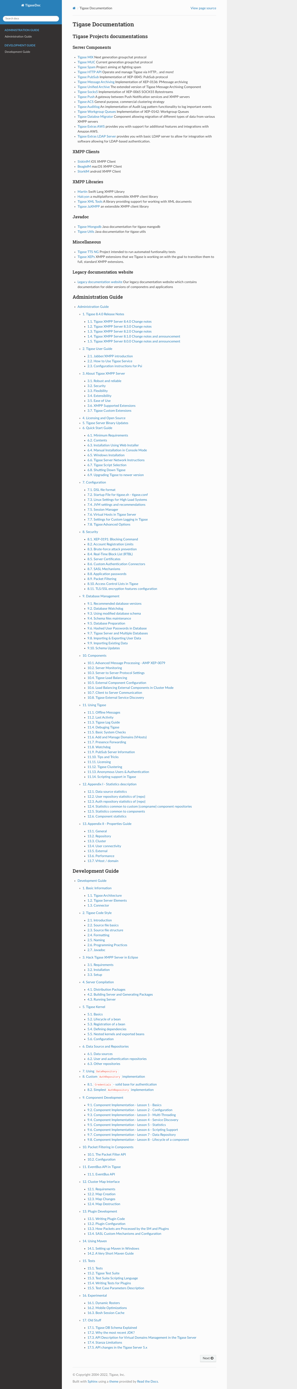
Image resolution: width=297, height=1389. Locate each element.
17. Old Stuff (91, 1320)
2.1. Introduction (99, 920)
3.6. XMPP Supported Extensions (111, 405)
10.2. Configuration (101, 1159)
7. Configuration (94, 482)
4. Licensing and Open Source (103, 418)
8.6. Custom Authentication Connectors (116, 564)
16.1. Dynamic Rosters (103, 1303)
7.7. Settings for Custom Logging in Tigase (117, 519)
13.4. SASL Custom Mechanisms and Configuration (124, 1233)
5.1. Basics (95, 1014)
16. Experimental (94, 1295)
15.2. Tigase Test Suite (103, 1273)
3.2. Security (96, 386)
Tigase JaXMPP (89, 206)
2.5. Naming (96, 940)
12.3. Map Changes (101, 1199)
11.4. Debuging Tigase (103, 727)
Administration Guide (18, 36)
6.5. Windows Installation (106, 455)
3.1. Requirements (100, 965)
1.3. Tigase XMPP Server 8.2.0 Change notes (119, 331)
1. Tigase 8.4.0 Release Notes (103, 314)
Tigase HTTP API (89, 72)
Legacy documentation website (100, 282)
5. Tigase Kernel (93, 1007)
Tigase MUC (86, 62)
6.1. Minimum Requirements (107, 435)
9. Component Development (102, 1097)
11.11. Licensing (99, 762)
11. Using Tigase (94, 705)
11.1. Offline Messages (103, 712)
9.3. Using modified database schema (114, 613)
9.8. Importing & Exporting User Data (114, 638)
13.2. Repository (99, 836)
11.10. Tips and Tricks (103, 757)
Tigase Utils (86, 231)
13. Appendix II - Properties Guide (106, 824)
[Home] (74, 8)
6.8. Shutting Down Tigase (106, 470)
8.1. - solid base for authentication (122, 1084)
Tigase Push (86, 97)
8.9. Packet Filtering (101, 579)
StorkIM (83, 171)
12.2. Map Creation (101, 1194)
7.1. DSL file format (101, 490)
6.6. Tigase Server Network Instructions (116, 460)
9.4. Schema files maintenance (109, 618)
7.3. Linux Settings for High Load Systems (117, 499)
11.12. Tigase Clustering (104, 767)
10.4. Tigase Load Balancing (107, 678)
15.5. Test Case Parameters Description (115, 1288)
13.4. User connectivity (104, 846)
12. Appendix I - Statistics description (109, 784)
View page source (203, 8)
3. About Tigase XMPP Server (103, 373)
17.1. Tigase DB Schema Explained (112, 1327)
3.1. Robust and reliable (104, 381)
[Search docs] (31, 19)
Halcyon (84, 196)
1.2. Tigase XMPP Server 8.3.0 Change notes (119, 326)
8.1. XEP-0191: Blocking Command (112, 539)
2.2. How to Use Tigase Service (109, 361)
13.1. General (97, 831)
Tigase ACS (86, 101)
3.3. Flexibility (97, 391)
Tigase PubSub (88, 77)
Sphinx (93, 1381)
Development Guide (17, 51)
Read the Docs (147, 1381)
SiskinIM (84, 161)
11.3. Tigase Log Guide (103, 722)
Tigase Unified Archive (94, 87)
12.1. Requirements (101, 1189)
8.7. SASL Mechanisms (103, 569)
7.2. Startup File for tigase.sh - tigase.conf (117, 494)
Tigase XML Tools (90, 201)
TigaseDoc (32, 5)
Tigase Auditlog (89, 106)
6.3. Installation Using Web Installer (113, 445)
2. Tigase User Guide (97, 348)
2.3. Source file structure (105, 930)
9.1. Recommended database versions (114, 603)
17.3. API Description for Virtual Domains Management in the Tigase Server (141, 1337)
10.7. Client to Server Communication (114, 692)
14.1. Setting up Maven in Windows (113, 1248)
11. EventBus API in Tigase (101, 1167)
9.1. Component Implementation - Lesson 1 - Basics (124, 1105)
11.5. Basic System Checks (106, 732)
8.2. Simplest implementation (120, 1089)
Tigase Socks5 (88, 92)
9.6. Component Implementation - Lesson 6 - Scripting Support (132, 1129)
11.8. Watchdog (99, 747)
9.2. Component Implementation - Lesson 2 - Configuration (129, 1110)
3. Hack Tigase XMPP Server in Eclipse (110, 957)
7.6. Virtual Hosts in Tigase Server (111, 514)
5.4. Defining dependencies (106, 1029)
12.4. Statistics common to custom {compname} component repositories (139, 806)
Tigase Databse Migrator (95, 116)
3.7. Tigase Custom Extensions (109, 410)
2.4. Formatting (98, 935)
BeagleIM (84, 166)
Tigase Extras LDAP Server (97, 136)
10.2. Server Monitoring (104, 668)
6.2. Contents (97, 440)
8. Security (90, 532)
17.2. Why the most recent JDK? (111, 1332)
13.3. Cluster (96, 841)
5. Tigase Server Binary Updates (105, 423)
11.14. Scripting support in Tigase (111, 777)
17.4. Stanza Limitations (104, 1342)
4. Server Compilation (98, 982)
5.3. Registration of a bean (106, 1024)
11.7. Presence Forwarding (106, 742)
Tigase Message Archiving (96, 82)
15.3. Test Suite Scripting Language (112, 1278)
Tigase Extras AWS (91, 126)
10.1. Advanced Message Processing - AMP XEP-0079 (126, 663)
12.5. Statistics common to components (116, 811)
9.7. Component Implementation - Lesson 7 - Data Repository (131, 1134)
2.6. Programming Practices (107, 945)
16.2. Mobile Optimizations (107, 1308)
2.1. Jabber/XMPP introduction (110, 356)
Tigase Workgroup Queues (97, 111)
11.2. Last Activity (100, 717)
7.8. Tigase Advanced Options (108, 524)
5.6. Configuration (100, 1039)
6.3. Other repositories (103, 1064)
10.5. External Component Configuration (116, 683)
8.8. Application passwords (106, 574)
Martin (82, 191)
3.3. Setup (94, 974)
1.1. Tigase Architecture (104, 895)
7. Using (100, 1071)
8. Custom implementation (113, 1076)
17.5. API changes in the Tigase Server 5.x (117, 1347)
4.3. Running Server (101, 999)
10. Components (94, 655)
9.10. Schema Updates (103, 648)
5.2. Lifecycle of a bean (104, 1019)
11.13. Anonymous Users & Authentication (118, 772)
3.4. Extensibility (99, 396)
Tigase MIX (85, 57)
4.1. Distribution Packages (106, 989)
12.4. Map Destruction (103, 1204)
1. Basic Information (97, 888)
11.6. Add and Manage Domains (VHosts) (117, 737)
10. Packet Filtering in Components (107, 1147)
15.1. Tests (95, 1268)
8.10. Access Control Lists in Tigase (112, 584)
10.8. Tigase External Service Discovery (115, 697)
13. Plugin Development (99, 1211)
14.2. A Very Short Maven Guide (110, 1253)
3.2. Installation (98, 969)
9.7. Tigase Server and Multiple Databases (117, 633)
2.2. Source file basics (103, 925)
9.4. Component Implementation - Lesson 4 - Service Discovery (132, 1120)
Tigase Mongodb (89, 226)
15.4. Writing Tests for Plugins (109, 1283)
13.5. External (97, 851)
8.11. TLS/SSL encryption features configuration (122, 588)
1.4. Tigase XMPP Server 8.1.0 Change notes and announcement (133, 336)
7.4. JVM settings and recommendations (116, 504)
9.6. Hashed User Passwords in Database (117, 628)
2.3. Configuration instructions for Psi (114, 366)
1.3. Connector (98, 905)
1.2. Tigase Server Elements (107, 900)
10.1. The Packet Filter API (106, 1154)
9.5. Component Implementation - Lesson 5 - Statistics (126, 1125)
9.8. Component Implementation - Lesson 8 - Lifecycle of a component (138, 1139)
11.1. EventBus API (101, 1174)
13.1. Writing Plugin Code (106, 1219)
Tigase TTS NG (88, 252)
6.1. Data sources (100, 1054)
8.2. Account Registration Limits (110, 544)
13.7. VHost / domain (102, 861)
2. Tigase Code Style (97, 913)
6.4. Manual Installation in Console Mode (117, 450)
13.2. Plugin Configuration (106, 1224)
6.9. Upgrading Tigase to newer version (115, 475)
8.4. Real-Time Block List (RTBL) (110, 554)
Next (208, 1358)
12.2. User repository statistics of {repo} (116, 796)
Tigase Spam (86, 67)
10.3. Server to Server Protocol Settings (116, 673)
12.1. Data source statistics (107, 791)
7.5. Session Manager (102, 509)
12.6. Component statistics (106, 816)
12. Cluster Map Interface (101, 1181)
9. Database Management (100, 596)
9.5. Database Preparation (106, 623)
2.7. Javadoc (96, 950)
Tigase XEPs (86, 257)
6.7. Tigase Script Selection (106, 465)
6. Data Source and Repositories (105, 1046)
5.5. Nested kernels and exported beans (115, 1034)
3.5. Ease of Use (99, 400)
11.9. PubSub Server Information (111, 752)
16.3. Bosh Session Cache (105, 1313)
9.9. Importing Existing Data (107, 643)
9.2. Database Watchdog (105, 608)
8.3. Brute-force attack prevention (112, 549)
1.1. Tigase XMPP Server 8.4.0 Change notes (119, 321)
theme (113, 1381)
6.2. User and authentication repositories (117, 1059)
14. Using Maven (94, 1241)
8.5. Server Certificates (103, 559)
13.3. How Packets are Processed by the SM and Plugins (128, 1228)
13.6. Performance (100, 856)
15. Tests (88, 1261)
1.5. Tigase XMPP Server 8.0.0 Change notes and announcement (133, 341)
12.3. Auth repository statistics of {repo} (116, 801)
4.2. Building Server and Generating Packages (120, 994)
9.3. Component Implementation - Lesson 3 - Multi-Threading (131, 1115)
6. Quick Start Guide (97, 428)
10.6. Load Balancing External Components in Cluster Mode (130, 687)
